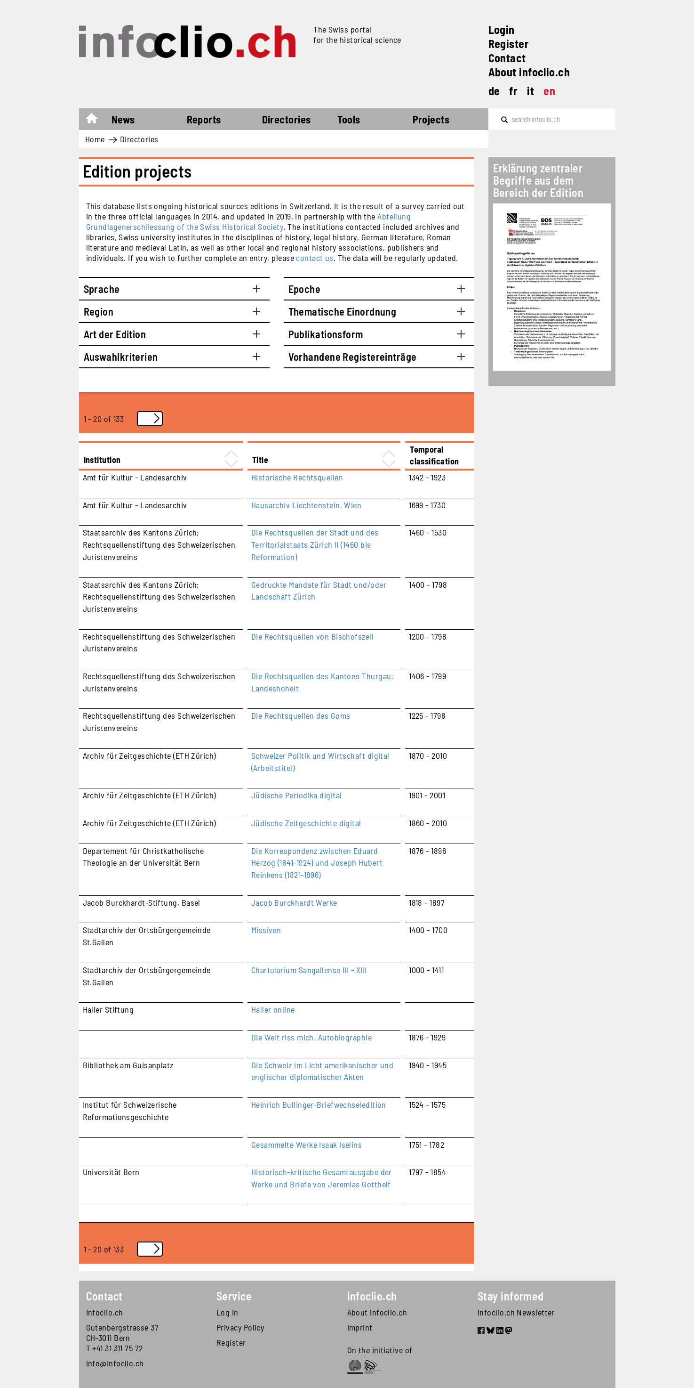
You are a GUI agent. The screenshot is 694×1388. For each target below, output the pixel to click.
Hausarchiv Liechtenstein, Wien (306, 505)
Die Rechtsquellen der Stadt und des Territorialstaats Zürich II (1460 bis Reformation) (315, 544)
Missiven (266, 930)
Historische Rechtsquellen (297, 477)
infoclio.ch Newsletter (516, 1312)
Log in (227, 1312)
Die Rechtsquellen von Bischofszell (312, 636)
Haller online (273, 1009)
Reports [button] (204, 119)
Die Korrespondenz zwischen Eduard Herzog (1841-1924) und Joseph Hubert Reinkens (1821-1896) (317, 862)
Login (501, 29)
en (549, 90)
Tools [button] (348, 119)
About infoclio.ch (529, 72)
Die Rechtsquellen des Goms (301, 715)
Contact (507, 58)
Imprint (360, 1327)
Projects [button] (431, 119)
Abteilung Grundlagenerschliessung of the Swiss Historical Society (248, 221)
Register (508, 43)
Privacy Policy (240, 1327)
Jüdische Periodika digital (296, 795)
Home (96, 120)
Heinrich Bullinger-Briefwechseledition (318, 1104)
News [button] (123, 119)
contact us (315, 257)
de (494, 90)
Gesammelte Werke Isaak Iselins (306, 1144)
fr (513, 90)
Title (260, 460)
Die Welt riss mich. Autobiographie (311, 1037)
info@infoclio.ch (115, 1363)
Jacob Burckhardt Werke (294, 902)
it (530, 90)
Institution (102, 460)
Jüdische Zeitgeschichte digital (306, 823)
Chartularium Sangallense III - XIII (309, 970)
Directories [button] (286, 119)
